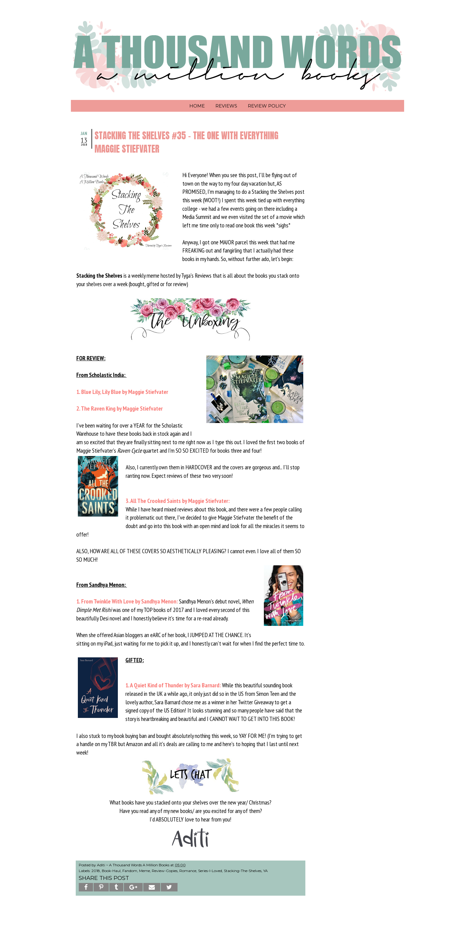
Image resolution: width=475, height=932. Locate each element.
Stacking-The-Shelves (242, 870)
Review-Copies (165, 870)
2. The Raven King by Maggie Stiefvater (119, 408)
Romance (187, 870)
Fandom (129, 870)
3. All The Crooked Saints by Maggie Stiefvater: (178, 500)
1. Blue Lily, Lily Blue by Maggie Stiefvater (122, 391)
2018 (95, 870)
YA (265, 870)
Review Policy (267, 106)
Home (197, 106)
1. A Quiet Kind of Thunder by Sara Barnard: (173, 685)
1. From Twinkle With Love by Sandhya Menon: (127, 601)
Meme (144, 870)
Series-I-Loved (210, 870)
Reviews (226, 106)
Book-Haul (111, 870)
